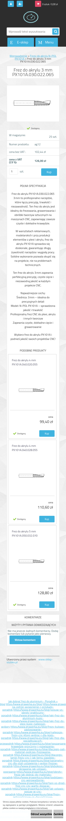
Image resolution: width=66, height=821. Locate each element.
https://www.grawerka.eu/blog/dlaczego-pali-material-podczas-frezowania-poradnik (34, 752)
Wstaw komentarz (25, 640)
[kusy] (13, 171)
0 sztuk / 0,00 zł (50, 4)
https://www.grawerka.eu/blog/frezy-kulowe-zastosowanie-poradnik (34, 729)
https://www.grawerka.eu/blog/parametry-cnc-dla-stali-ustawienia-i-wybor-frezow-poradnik (33, 763)
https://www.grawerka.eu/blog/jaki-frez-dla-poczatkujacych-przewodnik (32, 741)
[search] (55, 31)
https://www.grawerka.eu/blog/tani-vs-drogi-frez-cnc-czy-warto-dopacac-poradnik (33, 786)
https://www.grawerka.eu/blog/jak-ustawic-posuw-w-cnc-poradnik (35, 791)
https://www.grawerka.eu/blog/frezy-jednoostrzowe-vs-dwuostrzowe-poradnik (32, 797)
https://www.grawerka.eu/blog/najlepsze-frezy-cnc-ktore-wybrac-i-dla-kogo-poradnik (32, 735)
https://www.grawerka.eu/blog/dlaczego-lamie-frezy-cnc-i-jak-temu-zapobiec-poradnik (32, 758)
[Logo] (31, 17)
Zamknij (58, 814)
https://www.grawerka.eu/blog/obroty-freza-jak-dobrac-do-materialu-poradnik (32, 774)
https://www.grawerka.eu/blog (24, 704)
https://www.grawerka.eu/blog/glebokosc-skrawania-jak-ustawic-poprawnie (33, 769)
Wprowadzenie (18, 56)
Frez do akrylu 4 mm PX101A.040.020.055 (25, 362)
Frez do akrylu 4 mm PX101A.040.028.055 (25, 448)
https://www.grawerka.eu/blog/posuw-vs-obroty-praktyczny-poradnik (32, 712)
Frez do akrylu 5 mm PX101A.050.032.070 (25, 533)
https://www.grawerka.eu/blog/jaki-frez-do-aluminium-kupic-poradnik (33, 718)
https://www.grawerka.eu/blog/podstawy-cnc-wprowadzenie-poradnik (32, 780)
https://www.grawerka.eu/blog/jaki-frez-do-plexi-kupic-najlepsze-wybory (33, 724)
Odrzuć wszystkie (41, 814)
